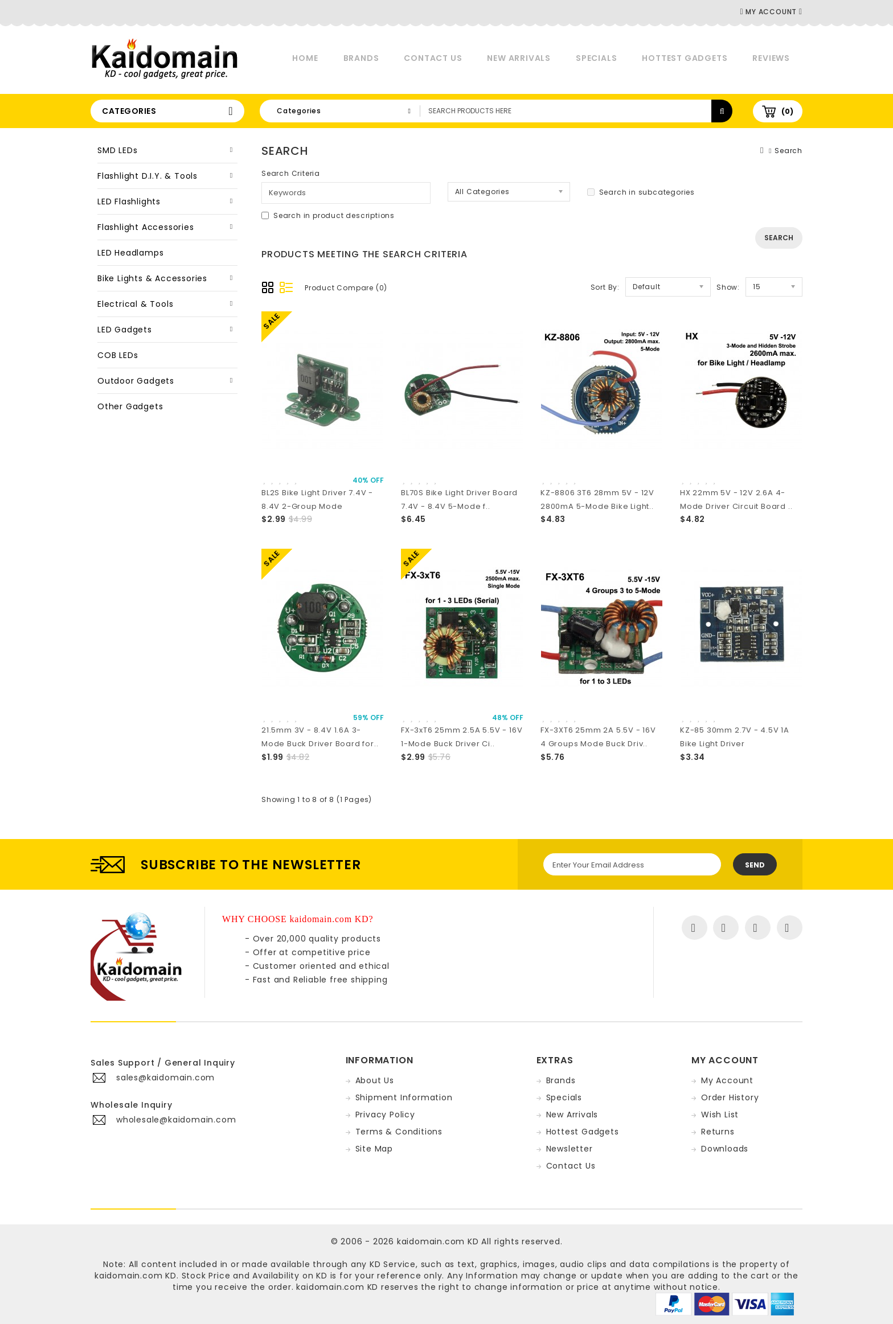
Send (755, 865)
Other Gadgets (130, 406)
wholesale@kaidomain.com (176, 1119)
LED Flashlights (129, 201)
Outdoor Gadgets (135, 380)
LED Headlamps (130, 252)
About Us (374, 1080)
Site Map (374, 1148)
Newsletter (569, 1148)
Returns (718, 1131)
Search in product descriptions (328, 215)
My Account (727, 1080)
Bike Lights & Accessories (152, 278)
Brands (361, 58)
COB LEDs (117, 355)
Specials (596, 58)
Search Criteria (290, 173)
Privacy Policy (385, 1114)
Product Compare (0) (346, 288)
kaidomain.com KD (438, 1241)
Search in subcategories (641, 192)
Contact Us (433, 58)
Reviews (771, 58)
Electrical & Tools (135, 304)
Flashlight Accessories (145, 227)
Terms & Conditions (399, 1131)
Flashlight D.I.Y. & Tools (147, 176)
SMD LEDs (117, 150)
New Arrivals (519, 58)
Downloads (724, 1148)
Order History (730, 1097)
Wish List (720, 1114)
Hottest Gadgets (684, 58)
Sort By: (605, 287)
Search (788, 150)
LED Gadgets (124, 329)
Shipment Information (404, 1097)
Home (305, 58)
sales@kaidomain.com (165, 1077)
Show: (728, 287)
